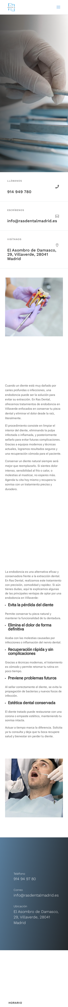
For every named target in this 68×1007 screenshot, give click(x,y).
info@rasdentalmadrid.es (32, 221)
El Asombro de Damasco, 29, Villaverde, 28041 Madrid (31, 254)
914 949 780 (19, 191)
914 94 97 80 (25, 879)
